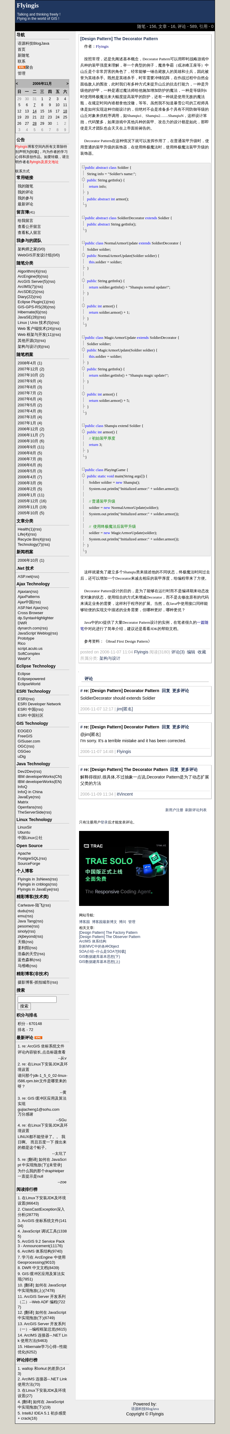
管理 (21, 73)
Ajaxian (24, 591)
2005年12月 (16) (32, 501)
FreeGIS (25, 736)
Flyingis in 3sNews (34, 879)
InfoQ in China (30, 792)
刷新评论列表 (196, 810)
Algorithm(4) (28, 271)
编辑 (191, 652)
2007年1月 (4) (30, 423)
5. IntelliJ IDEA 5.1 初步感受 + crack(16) (42, 1416)
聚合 (29, 67)
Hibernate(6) (28, 312)
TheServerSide (31, 812)
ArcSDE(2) (27, 291)
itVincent (125, 794)
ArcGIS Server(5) (33, 281)
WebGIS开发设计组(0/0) (39, 255)
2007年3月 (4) (30, 417)
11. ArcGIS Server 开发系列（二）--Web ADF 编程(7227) (42, 1301)
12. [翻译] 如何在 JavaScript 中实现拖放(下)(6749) (42, 1315)
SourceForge (29, 863)
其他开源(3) (28, 340)
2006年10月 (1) (31, 560)
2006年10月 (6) (31, 441)
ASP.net (24, 576)
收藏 (202, 652)
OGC (22, 746)
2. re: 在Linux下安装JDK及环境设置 (43, 1067)
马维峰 (23, 965)
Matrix (23, 802)
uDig (22, 756)
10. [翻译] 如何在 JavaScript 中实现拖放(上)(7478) (42, 1288)
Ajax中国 (25, 602)
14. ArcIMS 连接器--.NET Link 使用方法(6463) (42, 1338)
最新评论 (25, 204)
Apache (24, 853)
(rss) (43, 271)
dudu (22, 911)
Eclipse (24, 673)
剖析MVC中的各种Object (99, 946)
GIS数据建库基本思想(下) (99, 957)
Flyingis (28, 5)
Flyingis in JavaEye (34, 889)
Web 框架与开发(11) (35, 334)
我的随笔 (25, 186)
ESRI (22, 699)
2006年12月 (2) (31, 429)
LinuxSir (25, 827)
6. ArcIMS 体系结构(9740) (40, 1251)
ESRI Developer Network (39, 704)
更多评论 (180, 690)
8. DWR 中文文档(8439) (38, 1267)
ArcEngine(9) (29, 276)
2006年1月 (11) (31, 495)
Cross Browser (30, 613)
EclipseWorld (29, 684)
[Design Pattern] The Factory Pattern (108, 933)
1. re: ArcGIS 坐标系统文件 (41, 1046)
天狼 (21, 942)
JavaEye (25, 797)
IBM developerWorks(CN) (40, 776)
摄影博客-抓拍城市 (34, 982)
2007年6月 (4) (30, 399)
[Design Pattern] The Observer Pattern (109, 937)
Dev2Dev (26, 771)
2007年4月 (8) (30, 411)
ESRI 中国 (27, 709)
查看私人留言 (29, 232)
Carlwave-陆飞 (30, 905)
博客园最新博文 (104, 922)
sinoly (23, 931)
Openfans (26, 807)
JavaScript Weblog (34, 633)
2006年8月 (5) (30, 453)
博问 (122, 922)
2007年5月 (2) (30, 405)
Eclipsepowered (31, 679)
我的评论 (25, 192)
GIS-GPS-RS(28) (33, 307)
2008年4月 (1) (30, 363)
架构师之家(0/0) (31, 249)
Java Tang (26, 921)
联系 (21, 61)
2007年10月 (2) (31, 375)
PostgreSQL (28, 858)
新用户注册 (174, 810)
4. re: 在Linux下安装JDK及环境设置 (43, 1128)
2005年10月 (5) (31, 513)
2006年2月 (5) (30, 489)
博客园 (84, 922)
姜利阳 (23, 948)
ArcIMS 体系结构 (92, 941)
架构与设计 (109, 658)
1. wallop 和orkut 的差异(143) (41, 1371)
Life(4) (23, 534)
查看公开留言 (29, 226)
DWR (22, 623)
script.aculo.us (30, 648)
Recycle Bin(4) (30, 539)
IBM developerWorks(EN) (40, 781)
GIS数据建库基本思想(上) (99, 962)
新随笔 (23, 55)
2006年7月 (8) (30, 459)
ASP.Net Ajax (29, 607)
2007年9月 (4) (30, 381)
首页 (21, 49)
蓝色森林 (25, 959)
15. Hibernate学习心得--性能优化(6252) (42, 1349)
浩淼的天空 (27, 954)
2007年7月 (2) (30, 393)
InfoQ (22, 786)
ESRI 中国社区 (30, 715)
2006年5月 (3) (30, 471)
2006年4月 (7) (30, 477)
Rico (21, 643)
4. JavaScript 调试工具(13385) (42, 1233)
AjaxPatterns (29, 596)
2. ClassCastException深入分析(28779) (41, 1212)
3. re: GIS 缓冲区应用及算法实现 (42, 1101)
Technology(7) (30, 544)
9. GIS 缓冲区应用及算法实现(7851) (41, 1276)
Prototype (26, 638)
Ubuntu (24, 832)
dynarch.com (29, 628)
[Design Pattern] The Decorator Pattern (119, 38)
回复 (166, 690)
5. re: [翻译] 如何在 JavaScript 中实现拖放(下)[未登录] (42, 1162)
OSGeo (24, 751)
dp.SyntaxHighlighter (36, 618)
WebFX (24, 658)
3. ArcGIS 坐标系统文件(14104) (42, 1223)
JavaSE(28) (28, 317)
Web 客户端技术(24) (35, 328)
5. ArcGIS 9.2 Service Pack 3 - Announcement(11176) (41, 1243)
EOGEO (25, 731)
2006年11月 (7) (31, 435)
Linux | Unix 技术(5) (35, 322)
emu (21, 916)
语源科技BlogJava (33, 43)
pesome (24, 926)
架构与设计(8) (30, 346)
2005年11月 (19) (32, 507)
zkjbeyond (26, 936)
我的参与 (25, 198)
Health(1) (26, 529)
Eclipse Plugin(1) (32, 302)
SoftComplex (29, 653)
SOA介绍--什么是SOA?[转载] (102, 951)
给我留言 (25, 220)
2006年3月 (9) (30, 483)
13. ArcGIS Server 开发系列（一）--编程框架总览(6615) (42, 1326)
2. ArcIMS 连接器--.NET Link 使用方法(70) (42, 1382)
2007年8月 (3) (30, 387)
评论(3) (178, 652)
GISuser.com (29, 741)
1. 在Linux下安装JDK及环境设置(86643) (42, 1200)
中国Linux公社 (30, 837)
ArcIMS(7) (26, 286)
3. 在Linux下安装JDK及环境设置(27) (42, 1393)
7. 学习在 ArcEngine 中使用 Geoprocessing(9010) (42, 1260)
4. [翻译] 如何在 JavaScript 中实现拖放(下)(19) (41, 1404)
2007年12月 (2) (31, 369)
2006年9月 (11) (31, 447)
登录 (104, 822)
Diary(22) (26, 296)
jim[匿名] (125, 709)
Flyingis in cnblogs (33, 884)
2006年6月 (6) (30, 465)
